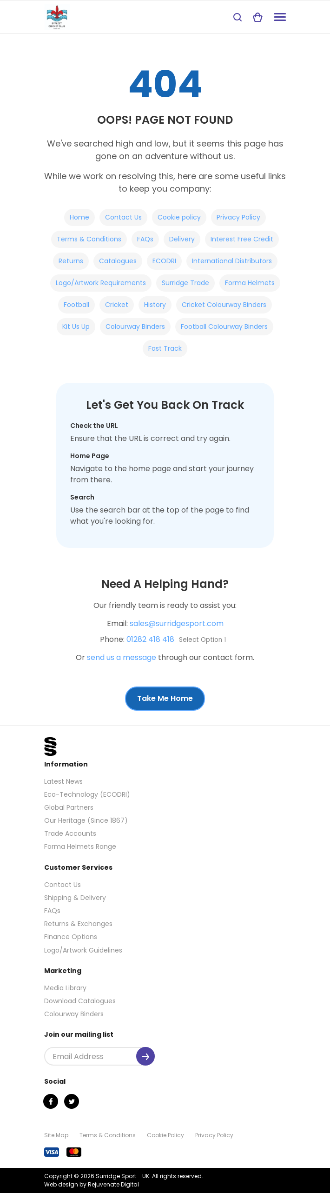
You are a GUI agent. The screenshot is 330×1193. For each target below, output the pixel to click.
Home (79, 217)
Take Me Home (165, 698)
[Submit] (145, 1056)
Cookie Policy (165, 1135)
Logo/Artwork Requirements (101, 282)
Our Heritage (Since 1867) (86, 820)
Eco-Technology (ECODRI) (87, 794)
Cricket (116, 304)
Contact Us (123, 217)
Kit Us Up (76, 326)
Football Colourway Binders (224, 326)
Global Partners (68, 807)
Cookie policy (179, 217)
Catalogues (118, 261)
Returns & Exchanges (78, 923)
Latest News (63, 781)
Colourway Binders (135, 326)
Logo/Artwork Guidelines (83, 950)
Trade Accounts (70, 833)
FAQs (145, 239)
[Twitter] (71, 1101)
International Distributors (232, 261)
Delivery (182, 239)
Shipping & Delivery (75, 897)
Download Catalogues (80, 1001)
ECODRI (164, 261)
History (155, 304)
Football (76, 304)
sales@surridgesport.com (177, 623)
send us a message (121, 657)
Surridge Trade (185, 282)
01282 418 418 (150, 639)
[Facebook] (50, 1101)
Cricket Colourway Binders (224, 304)
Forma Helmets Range (80, 846)
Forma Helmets (250, 282)
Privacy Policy (238, 217)
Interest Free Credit (242, 239)
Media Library (65, 988)
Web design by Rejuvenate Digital (91, 1184)
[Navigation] (280, 17)
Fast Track (165, 348)
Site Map (56, 1135)
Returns (71, 261)
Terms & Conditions (89, 239)
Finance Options (70, 936)
